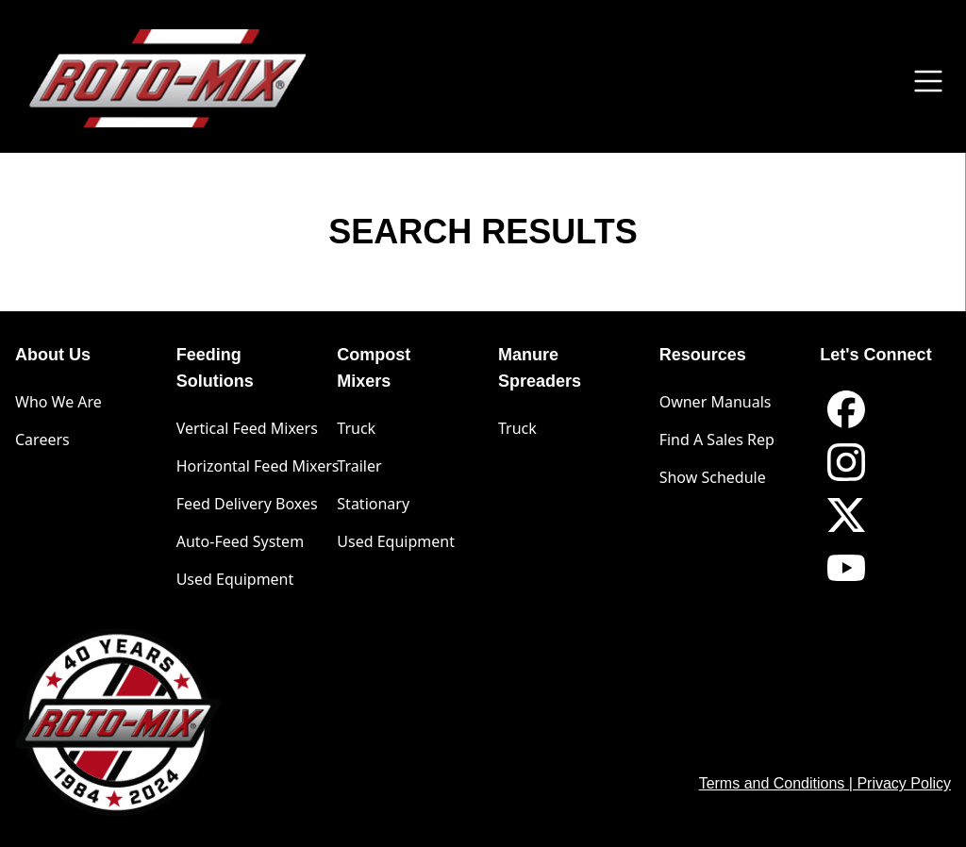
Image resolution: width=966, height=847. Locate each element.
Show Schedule (712, 477)
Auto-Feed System (240, 541)
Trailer (359, 466)
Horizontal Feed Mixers (258, 466)
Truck (356, 428)
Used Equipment (235, 579)
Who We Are (58, 401)
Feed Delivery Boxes (247, 503)
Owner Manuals (715, 401)
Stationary (373, 503)
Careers (42, 439)
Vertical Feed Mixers (247, 428)
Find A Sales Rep (716, 439)
